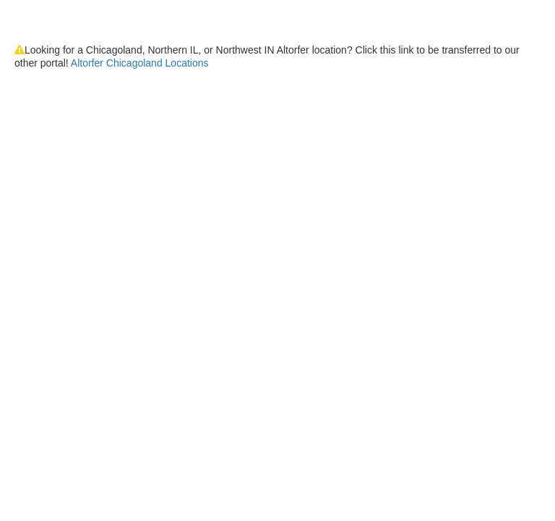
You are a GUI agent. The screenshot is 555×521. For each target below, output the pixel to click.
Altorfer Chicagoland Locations (140, 63)
